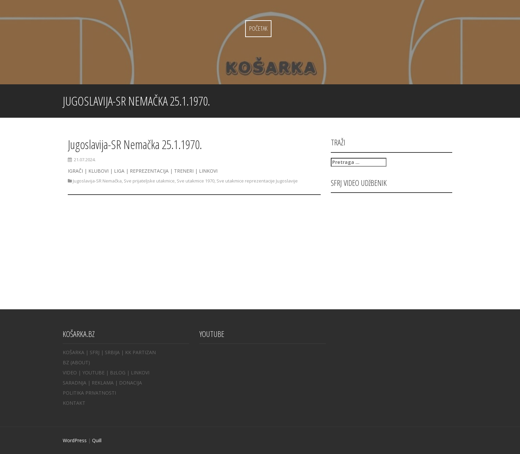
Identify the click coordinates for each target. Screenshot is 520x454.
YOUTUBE (93, 372)
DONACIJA (130, 382)
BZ (66, 362)
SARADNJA (74, 382)
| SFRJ (92, 352)
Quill (97, 440)
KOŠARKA (73, 352)
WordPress (75, 440)
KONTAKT (74, 403)
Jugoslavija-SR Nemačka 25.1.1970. (135, 144)
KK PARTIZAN (140, 352)
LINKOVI (140, 372)
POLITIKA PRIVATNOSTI (89, 393)
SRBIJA (112, 352)
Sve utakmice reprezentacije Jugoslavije (257, 181)
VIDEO (70, 372)
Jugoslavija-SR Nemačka (97, 181)
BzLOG (117, 372)
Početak (258, 28)
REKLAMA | (105, 382)
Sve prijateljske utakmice (149, 181)
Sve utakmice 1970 (195, 181)
